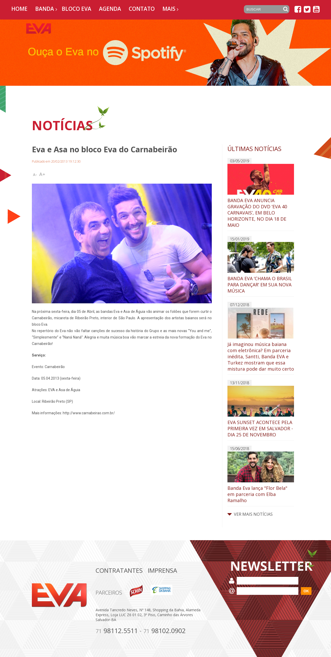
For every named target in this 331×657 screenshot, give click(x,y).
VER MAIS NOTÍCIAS (250, 514)
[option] (165, 53)
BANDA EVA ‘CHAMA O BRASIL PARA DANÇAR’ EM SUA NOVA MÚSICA (260, 268)
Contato (142, 8)
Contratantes (119, 570)
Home (19, 8)
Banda (44, 8)
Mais (168, 8)
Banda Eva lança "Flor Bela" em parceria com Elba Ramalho (260, 477)
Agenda (110, 8)
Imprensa (162, 570)
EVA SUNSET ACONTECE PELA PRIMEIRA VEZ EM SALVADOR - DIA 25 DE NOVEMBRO (260, 412)
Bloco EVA (76, 8)
